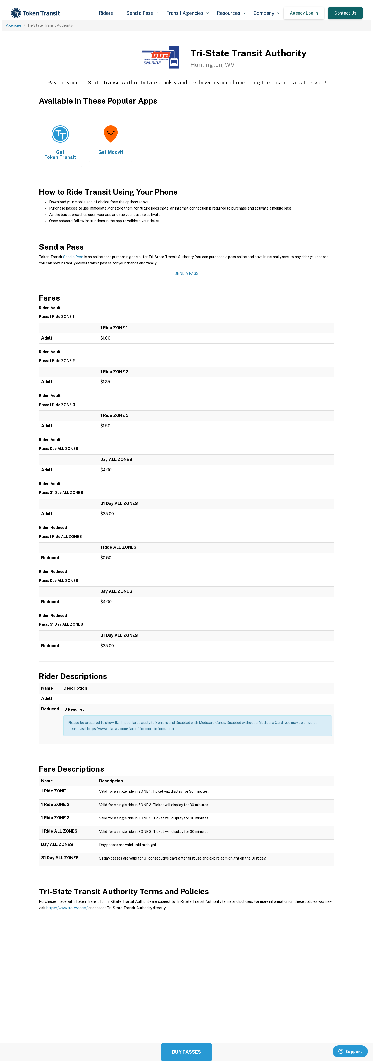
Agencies (14, 25)
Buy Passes (186, 1052)
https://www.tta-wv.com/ (67, 908)
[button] (108, 13)
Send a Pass (73, 257)
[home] (36, 13)
